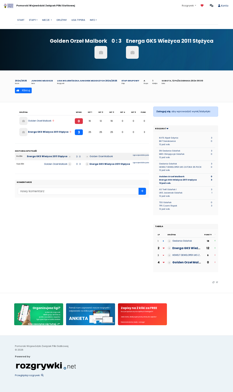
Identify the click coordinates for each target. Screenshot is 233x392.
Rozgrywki (188, 5)
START (20, 20)
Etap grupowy (130, 80)
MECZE (46, 20)
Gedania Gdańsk (182, 240)
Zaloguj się (163, 111)
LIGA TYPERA (78, 20)
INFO (92, 20)
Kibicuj (23, 90)
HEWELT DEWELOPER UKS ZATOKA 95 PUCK (194, 255)
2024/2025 (21, 80)
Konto (223, 5)
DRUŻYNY (62, 20)
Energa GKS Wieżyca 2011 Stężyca (48, 131)
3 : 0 (78, 156)
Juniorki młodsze (42, 80)
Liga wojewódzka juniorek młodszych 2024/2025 (87, 80)
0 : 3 (78, 164)
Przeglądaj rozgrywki (29, 375)
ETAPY (32, 20)
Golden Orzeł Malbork (39, 120)
